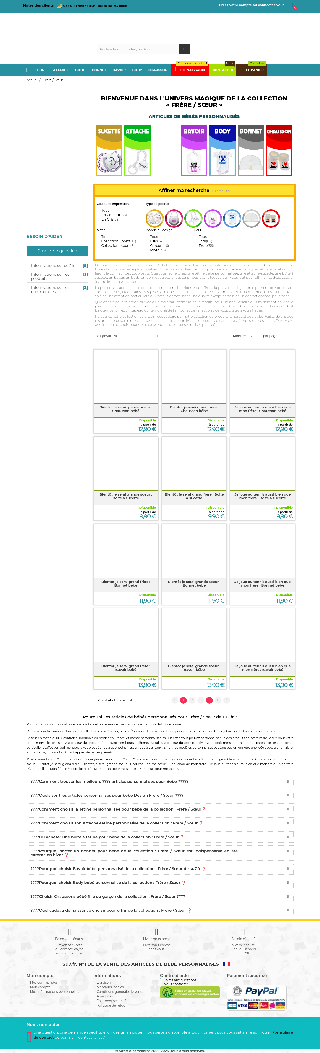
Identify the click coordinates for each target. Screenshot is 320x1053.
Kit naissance (42, 317)
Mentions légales (110, 987)
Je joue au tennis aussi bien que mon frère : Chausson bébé (262, 409)
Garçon (159, 245)
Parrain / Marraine (47, 166)
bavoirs (231, 731)
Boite (80, 70)
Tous (105, 210)
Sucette (36, 114)
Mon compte (40, 987)
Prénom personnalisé (50, 255)
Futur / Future (43, 220)
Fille (157, 241)
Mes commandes (44, 983)
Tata (205, 241)
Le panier (252, 70)
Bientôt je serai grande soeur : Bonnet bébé (194, 583)
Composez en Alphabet (51, 308)
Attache (61, 70)
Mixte (158, 250)
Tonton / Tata (42, 175)
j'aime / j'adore (43, 229)
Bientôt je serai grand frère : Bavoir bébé (125, 668)
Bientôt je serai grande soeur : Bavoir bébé (194, 668)
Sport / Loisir (42, 193)
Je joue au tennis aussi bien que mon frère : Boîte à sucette (262, 496)
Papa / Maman (42, 96)
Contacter (224, 70)
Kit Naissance (191, 70)
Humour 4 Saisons (46, 282)
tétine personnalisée (181, 731)
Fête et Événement (46, 211)
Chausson (158, 70)
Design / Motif (42, 273)
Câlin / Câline (42, 246)
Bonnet (99, 70)
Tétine (41, 70)
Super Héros (41, 264)
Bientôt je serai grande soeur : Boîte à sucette (125, 496)
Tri (157, 336)
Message (37, 291)
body (221, 731)
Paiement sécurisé (111, 1001)
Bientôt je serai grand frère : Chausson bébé (194, 409)
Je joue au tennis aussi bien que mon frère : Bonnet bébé (262, 583)
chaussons (249, 731)
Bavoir (119, 70)
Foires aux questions (180, 980)
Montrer (239, 336)
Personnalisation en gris (53, 125)
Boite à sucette (42, 135)
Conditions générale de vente (120, 992)
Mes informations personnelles (54, 992)
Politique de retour (112, 1005)
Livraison (104, 983)
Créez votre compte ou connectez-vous (251, 5)
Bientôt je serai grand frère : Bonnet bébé (125, 583)
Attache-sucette (43, 131)
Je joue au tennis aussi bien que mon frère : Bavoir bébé (262, 668)
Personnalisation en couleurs (57, 120)
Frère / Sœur (41, 105)
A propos (104, 996)
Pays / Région (41, 184)
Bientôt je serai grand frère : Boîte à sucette (194, 496)
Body (137, 70)
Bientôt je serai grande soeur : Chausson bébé (125, 409)
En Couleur (114, 215)
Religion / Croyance (48, 202)
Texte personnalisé (48, 300)
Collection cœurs (118, 245)
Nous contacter (176, 984)
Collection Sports (118, 241)
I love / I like (40, 237)
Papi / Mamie (40, 157)
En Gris (110, 219)
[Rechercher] (143, 49)
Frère (206, 245)
